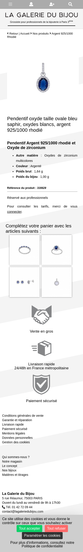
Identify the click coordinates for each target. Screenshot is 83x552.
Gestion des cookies (16, 442)
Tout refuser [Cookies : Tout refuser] (56, 528)
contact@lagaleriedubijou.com (22, 511)
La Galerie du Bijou (18, 494)
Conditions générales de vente (22, 415)
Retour (12, 33)
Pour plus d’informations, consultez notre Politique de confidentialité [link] (42, 544)
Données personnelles (17, 438)
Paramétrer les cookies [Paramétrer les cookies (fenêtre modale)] (42, 535)
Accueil (24, 33)
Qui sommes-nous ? (15, 457)
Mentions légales (13, 433)
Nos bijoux (9, 470)
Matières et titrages (15, 474)
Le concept (9, 466)
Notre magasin (12, 461)
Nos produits (41, 33)
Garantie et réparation (17, 420)
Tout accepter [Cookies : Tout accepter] (29, 528)
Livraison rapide (13, 424)
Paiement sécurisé (14, 429)
